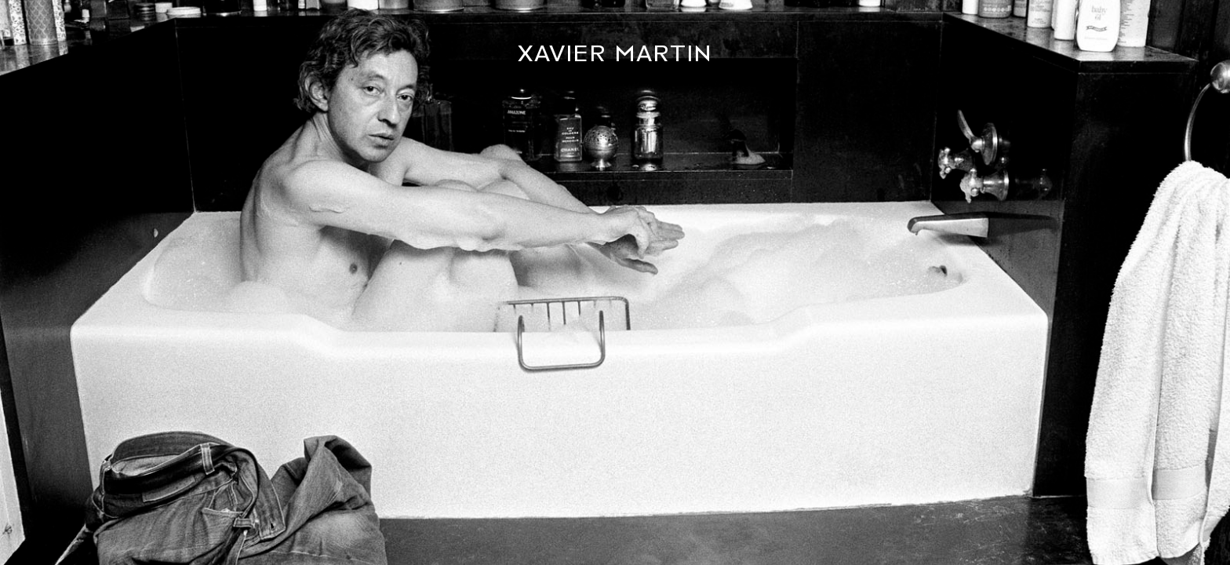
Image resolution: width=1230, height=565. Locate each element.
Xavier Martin (615, 53)
